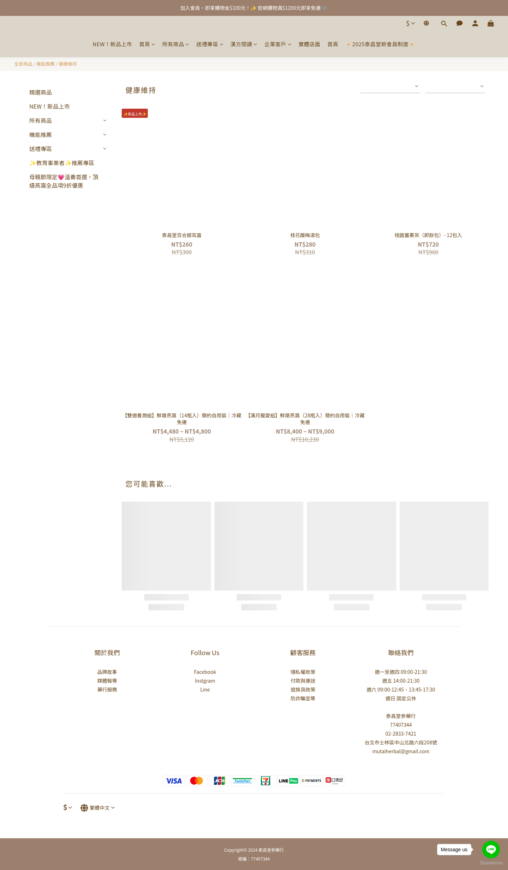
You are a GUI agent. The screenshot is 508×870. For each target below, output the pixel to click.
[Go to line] (491, 849)
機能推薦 (45, 63)
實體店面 (309, 44)
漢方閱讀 (244, 44)
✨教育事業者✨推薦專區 (61, 162)
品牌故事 (107, 671)
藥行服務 (107, 689)
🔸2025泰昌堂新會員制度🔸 (380, 44)
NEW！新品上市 (112, 44)
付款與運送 (303, 680)
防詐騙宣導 (303, 698)
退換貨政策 (303, 689)
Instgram (205, 680)
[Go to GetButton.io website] (491, 863)
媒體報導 (107, 680)
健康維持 (68, 63)
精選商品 (40, 92)
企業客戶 (278, 44)
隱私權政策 (303, 671)
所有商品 (175, 44)
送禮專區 (210, 44)
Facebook (205, 671)
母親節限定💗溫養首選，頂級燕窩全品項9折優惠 (63, 181)
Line (205, 689)
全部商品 (23, 63)
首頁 (147, 44)
